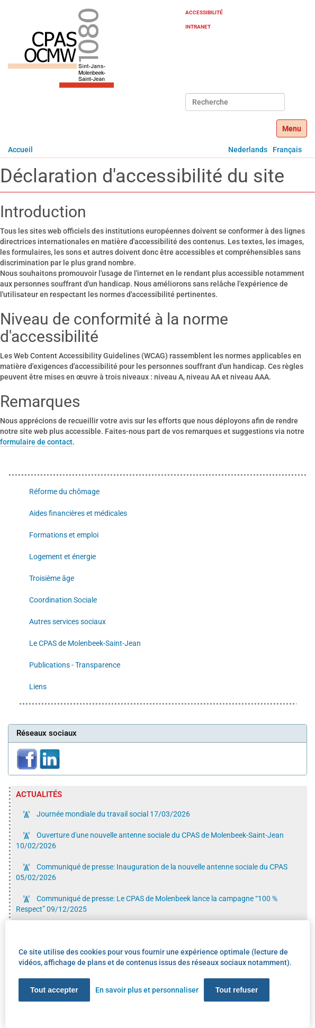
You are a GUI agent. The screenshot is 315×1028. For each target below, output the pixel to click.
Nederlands (247, 149)
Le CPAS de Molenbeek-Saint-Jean (85, 643)
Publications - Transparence (74, 665)
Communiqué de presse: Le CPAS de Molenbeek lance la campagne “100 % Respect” (146, 903)
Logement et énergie (62, 556)
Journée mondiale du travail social (112, 814)
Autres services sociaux (67, 621)
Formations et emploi (63, 535)
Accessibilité (204, 12)
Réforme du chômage (64, 491)
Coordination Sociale (63, 600)
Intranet (198, 27)
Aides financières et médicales (78, 513)
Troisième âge (51, 578)
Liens (38, 686)
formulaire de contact (36, 442)
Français (287, 149)
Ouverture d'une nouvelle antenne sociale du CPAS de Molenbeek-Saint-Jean (150, 840)
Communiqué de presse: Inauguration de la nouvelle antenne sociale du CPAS (151, 872)
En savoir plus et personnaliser (147, 990)
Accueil (20, 149)
